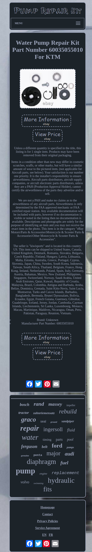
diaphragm (41, 461)
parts (59, 439)
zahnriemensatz (44, 413)
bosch (24, 404)
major (53, 453)
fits (47, 489)
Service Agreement (47, 528)
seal (43, 421)
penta (38, 455)
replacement (65, 473)
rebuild (68, 411)
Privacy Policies (47, 521)
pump (25, 471)
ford (57, 445)
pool (70, 439)
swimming (38, 483)
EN (44, 535)
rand (39, 404)
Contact (47, 514)
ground (54, 422)
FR (51, 535)
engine (43, 473)
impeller (70, 405)
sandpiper (68, 421)
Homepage (48, 507)
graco (28, 419)
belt (44, 447)
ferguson (29, 446)
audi (69, 454)
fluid (71, 430)
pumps (70, 447)
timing (47, 439)
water (30, 437)
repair (29, 428)
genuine (25, 455)
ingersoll (53, 429)
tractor (24, 413)
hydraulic (61, 480)
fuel (64, 462)
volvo (25, 482)
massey (55, 404)
